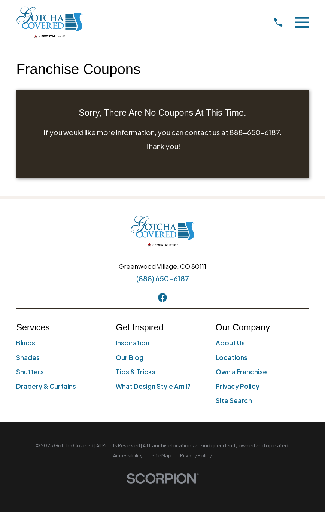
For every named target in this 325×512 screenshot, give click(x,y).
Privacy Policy (237, 386)
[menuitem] (128, 456)
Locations (231, 357)
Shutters (30, 372)
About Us (230, 343)
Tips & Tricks (135, 372)
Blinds (25, 343)
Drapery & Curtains (46, 386)
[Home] (49, 22)
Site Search (234, 400)
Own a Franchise (241, 372)
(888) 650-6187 (162, 278)
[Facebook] (162, 297)
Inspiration (132, 343)
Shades (28, 357)
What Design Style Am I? (153, 386)
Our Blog (129, 357)
